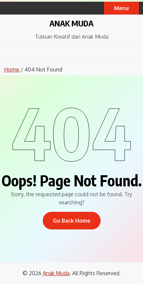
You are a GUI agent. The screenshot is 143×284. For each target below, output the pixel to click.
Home (12, 69)
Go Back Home (71, 220)
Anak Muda (71, 23)
